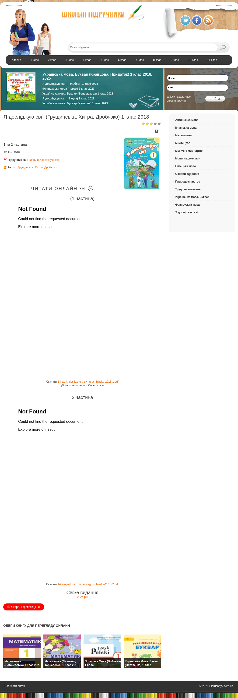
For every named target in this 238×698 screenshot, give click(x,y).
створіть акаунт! (176, 100)
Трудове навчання (188, 189)
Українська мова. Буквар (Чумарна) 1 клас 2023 (75, 103)
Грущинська (25, 167)
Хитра (39, 167)
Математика (183, 135)
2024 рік (82, 597)
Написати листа (14, 686)
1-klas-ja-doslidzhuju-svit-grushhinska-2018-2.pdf (88, 584)
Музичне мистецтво (189, 150)
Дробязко (50, 167)
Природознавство (187, 181)
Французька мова (187, 204)
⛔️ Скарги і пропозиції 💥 (23, 607)
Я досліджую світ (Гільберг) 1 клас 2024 (70, 83)
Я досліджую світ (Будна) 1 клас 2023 (68, 98)
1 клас (31, 160)
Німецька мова (185, 166)
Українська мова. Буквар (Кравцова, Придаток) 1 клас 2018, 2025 (97, 76)
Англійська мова (186, 120)
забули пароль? (176, 96)
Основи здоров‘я (187, 174)
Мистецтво (182, 143)
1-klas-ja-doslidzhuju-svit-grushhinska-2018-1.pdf (88, 381)
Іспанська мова (185, 127)
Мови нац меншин (187, 158)
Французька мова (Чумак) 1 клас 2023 (68, 88)
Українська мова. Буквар (192, 197)
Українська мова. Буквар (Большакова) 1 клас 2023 (77, 93)
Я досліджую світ (48, 160)
